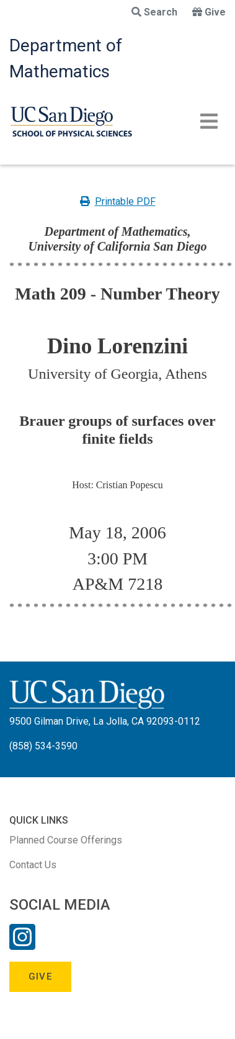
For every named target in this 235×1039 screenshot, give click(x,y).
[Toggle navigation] (209, 121)
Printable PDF (118, 201)
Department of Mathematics (65, 58)
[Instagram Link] (22, 945)
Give (209, 12)
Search (154, 12)
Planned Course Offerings (65, 840)
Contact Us (32, 865)
